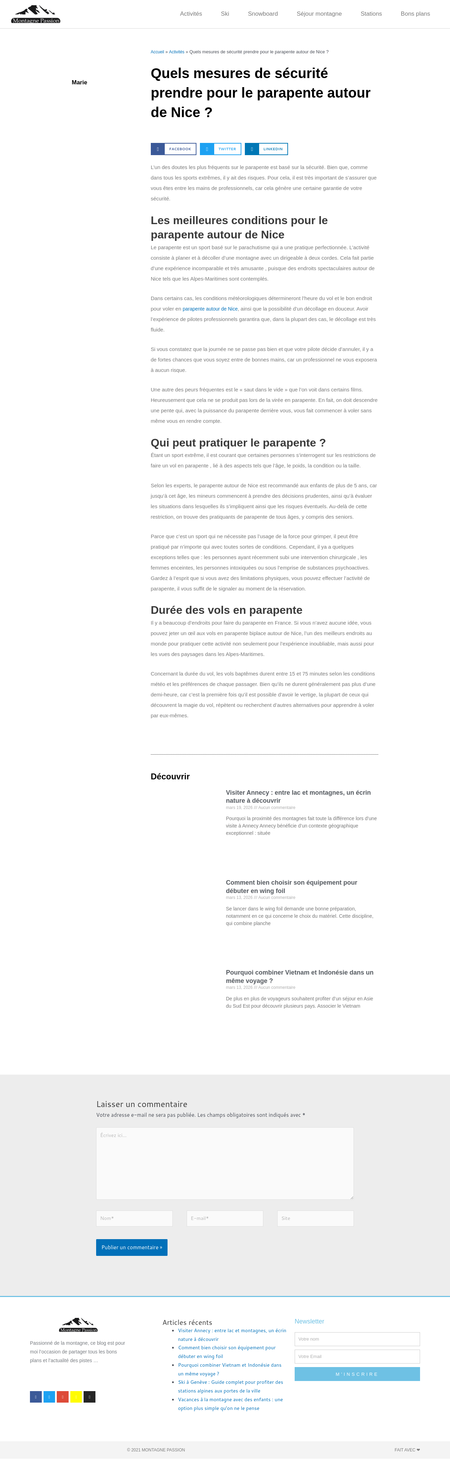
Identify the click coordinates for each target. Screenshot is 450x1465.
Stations (371, 13)
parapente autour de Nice (212, 309)
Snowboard (263, 13)
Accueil (158, 51)
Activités (191, 13)
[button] (173, 149)
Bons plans (415, 13)
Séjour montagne (319, 13)
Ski (225, 13)
